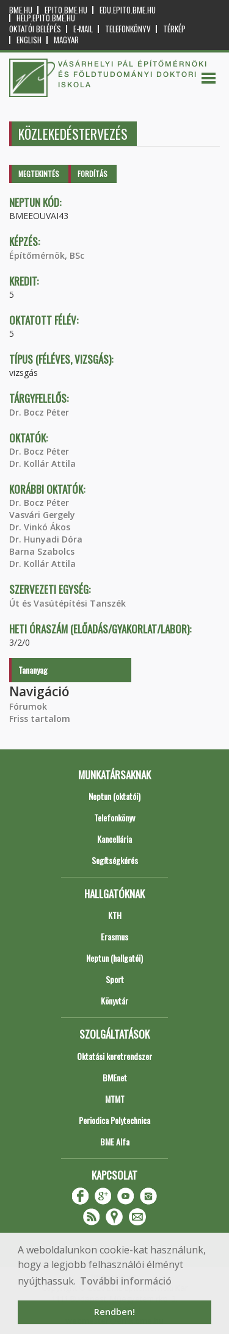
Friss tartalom (39, 718)
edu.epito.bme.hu (128, 10)
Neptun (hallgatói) (114, 957)
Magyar (66, 40)
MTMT (115, 1098)
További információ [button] (126, 1281)
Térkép (174, 29)
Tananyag (33, 669)
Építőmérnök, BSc (46, 255)
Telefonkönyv (128, 29)
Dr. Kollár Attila (42, 463)
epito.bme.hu (66, 10)
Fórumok (28, 706)
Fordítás (92, 173)
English (29, 40)
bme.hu (20, 10)
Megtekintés (38, 173)
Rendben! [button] (114, 1312)
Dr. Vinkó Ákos (39, 527)
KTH (115, 915)
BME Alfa (114, 1141)
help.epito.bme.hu (45, 18)
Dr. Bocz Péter (39, 412)
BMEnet (115, 1077)
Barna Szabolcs (42, 551)
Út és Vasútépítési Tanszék (67, 603)
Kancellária (114, 838)
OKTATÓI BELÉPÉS (35, 29)
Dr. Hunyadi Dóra (45, 539)
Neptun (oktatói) (114, 796)
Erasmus (114, 936)
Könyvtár (114, 1000)
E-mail (83, 29)
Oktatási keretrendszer (114, 1056)
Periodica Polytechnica (114, 1120)
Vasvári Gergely (42, 515)
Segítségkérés (115, 860)
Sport (115, 979)
